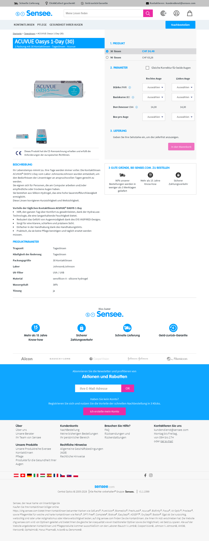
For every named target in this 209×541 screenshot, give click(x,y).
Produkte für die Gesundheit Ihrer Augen (36, 462)
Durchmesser (125, 107)
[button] (38, 426)
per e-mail (166, 441)
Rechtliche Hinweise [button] (73, 445)
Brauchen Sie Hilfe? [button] (118, 426)
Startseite (17, 33)
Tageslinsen (29, 33)
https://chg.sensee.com (25, 510)
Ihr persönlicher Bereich (74, 437)
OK (128, 388)
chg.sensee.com (104, 518)
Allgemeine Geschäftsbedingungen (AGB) (81, 450)
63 (147, 57)
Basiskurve (123, 97)
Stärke (122, 87)
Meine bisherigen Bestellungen (79, 433)
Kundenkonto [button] (69, 426)
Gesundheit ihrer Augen (66, 24)
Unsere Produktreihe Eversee (33, 449)
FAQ (107, 430)
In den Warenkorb (181, 146)
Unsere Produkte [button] (27, 445)
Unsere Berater (25, 433)
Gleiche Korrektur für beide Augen (168, 67)
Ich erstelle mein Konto (104, 411)
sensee (104, 486)
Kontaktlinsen (24, 452)
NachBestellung (69, 430)
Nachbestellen (180, 25)
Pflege (19, 456)
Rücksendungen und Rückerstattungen (117, 435)
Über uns (21, 430)
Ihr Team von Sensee (28, 437)
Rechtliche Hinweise (72, 456)
